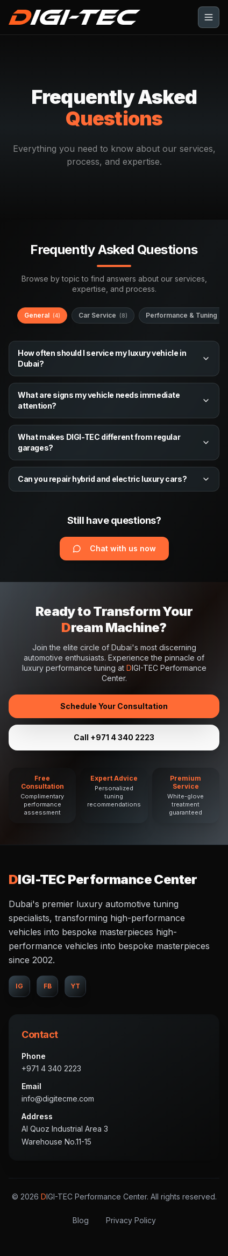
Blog (81, 1220)
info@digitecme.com (58, 1098)
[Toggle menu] (208, 17)
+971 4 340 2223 (51, 1068)
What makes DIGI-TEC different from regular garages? (114, 442)
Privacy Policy (131, 1220)
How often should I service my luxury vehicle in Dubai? (114, 358)
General (42, 315)
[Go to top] (74, 17)
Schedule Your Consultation (114, 706)
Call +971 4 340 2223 (114, 737)
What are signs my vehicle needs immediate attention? (114, 400)
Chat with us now (114, 548)
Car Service (103, 315)
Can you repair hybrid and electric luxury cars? (114, 478)
